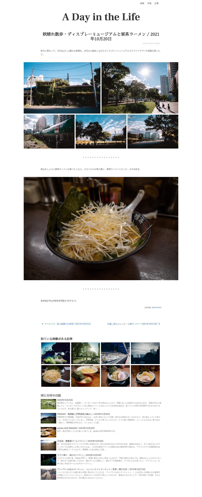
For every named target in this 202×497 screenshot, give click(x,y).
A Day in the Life (101, 17)
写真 (149, 3)
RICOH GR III (156, 307)
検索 (142, 3)
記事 (157, 3)
